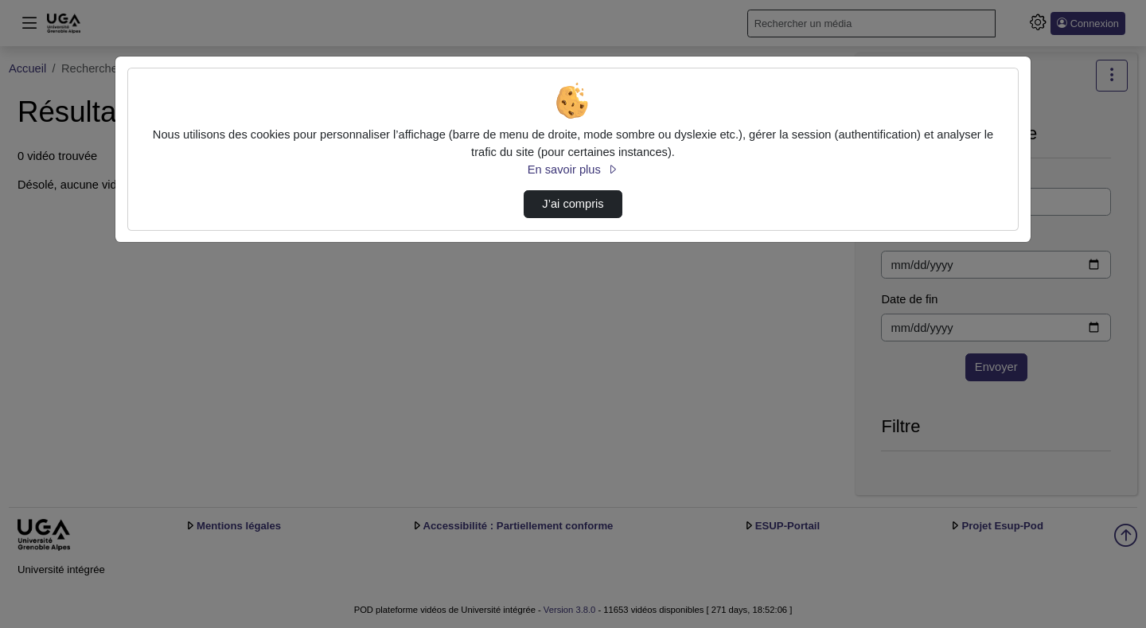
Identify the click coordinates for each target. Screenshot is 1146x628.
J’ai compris (572, 203)
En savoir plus (573, 169)
